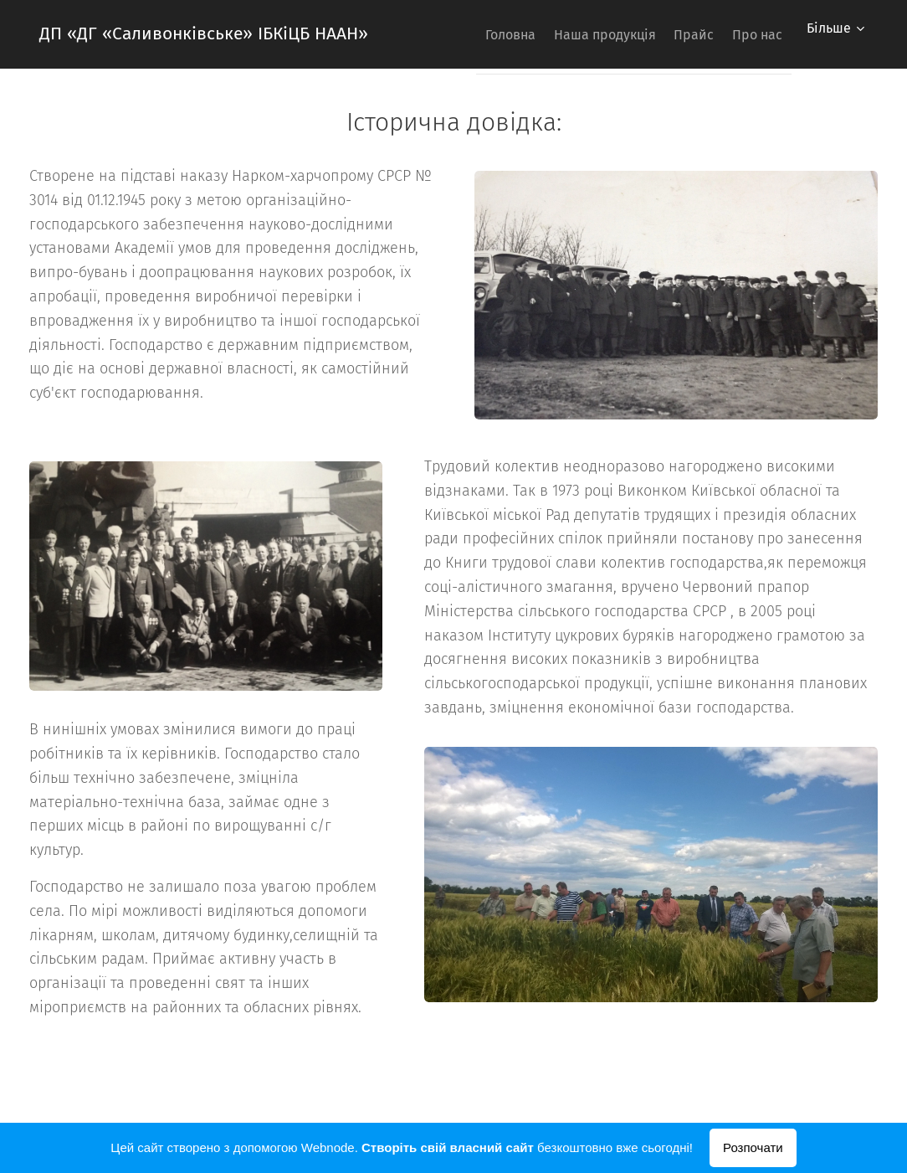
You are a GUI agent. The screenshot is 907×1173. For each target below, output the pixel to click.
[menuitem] (468, 34)
